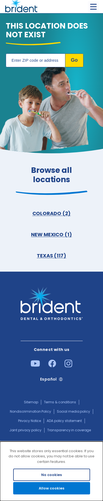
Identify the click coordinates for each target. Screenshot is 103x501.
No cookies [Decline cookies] (51, 474)
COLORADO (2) (51, 213)
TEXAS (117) (51, 255)
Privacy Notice (29, 420)
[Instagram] (68, 366)
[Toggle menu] (93, 6)
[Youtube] (35, 365)
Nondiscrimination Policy (30, 411)
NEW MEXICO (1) (51, 234)
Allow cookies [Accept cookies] (51, 488)
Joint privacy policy (25, 430)
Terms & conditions (60, 402)
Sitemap (31, 402)
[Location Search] (35, 60)
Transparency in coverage (69, 430)
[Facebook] (52, 366)
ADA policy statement (64, 420)
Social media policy (73, 411)
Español (48, 379)
